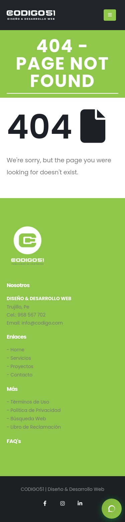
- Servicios (19, 358)
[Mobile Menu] (110, 15)
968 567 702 (32, 315)
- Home (15, 349)
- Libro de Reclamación (34, 427)
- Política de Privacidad (34, 410)
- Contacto (19, 374)
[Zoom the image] (27, 228)
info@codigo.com (42, 323)
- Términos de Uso (28, 402)
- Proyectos (20, 366)
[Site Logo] (31, 14)
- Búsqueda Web (26, 418)
